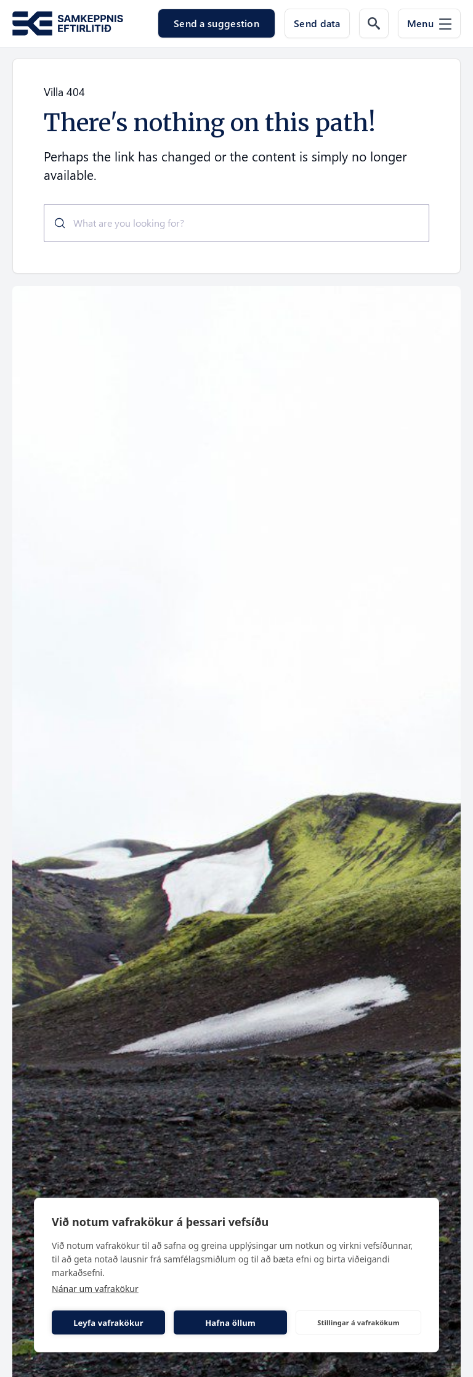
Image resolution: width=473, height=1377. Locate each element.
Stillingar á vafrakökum (358, 1322)
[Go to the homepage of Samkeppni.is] (67, 23)
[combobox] (236, 223)
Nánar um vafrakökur (95, 1288)
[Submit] (55, 223)
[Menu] (429, 23)
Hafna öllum (230, 1322)
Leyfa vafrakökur (108, 1322)
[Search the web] (374, 23)
